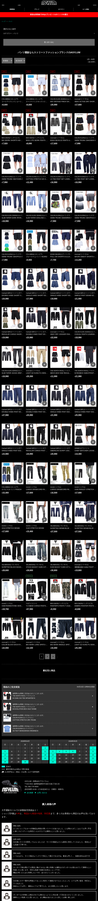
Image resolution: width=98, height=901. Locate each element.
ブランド (36, 9)
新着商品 (12, 9)
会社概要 (30, 793)
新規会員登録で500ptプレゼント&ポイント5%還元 (49, 14)
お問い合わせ (42, 793)
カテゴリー (61, 9)
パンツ (10, 21)
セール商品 (86, 9)
